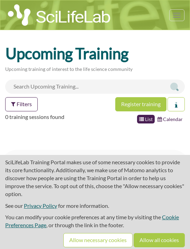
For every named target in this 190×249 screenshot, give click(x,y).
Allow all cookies (159, 240)
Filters (21, 104)
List (146, 119)
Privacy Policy (40, 205)
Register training (141, 104)
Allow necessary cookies (98, 240)
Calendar (170, 119)
